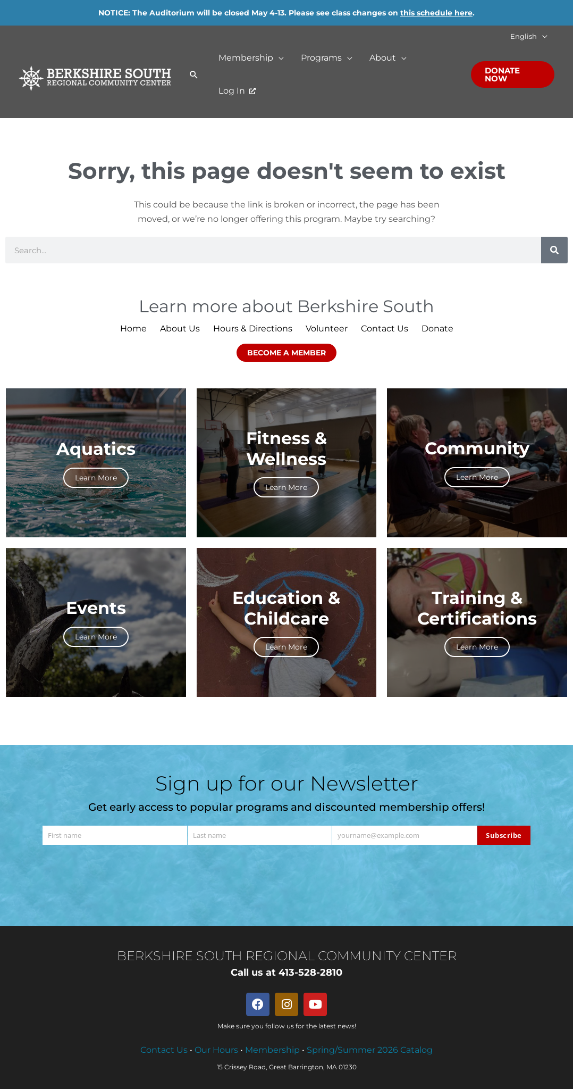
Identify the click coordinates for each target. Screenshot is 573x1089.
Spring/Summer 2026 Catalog (370, 1050)
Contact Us (164, 1050)
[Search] (554, 250)
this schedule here (436, 13)
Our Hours (216, 1050)
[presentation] (286, 876)
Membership (272, 1050)
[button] (542, 36)
